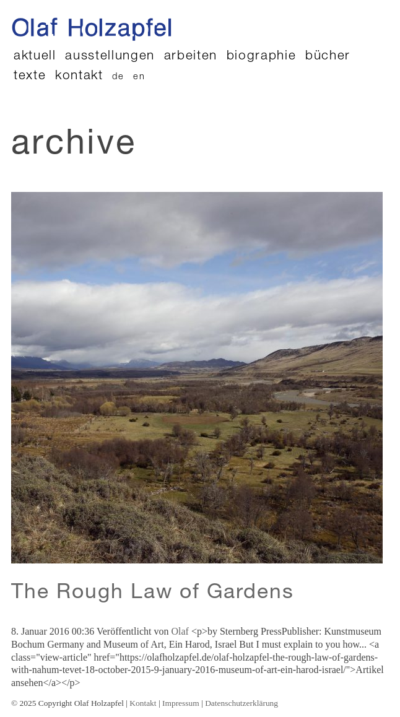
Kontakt (79, 76)
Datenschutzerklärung (241, 703)
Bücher (327, 56)
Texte (30, 76)
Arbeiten (190, 56)
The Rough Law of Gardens (152, 593)
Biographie (262, 56)
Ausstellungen (110, 56)
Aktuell (35, 56)
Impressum (180, 703)
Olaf (179, 631)
